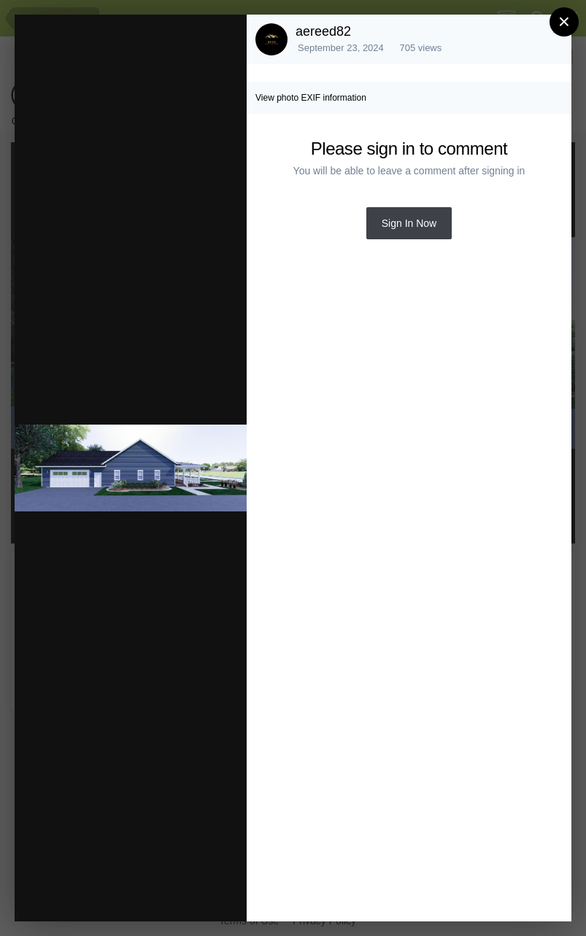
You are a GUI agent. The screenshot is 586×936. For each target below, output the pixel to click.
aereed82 (323, 31)
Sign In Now (409, 223)
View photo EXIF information (310, 98)
